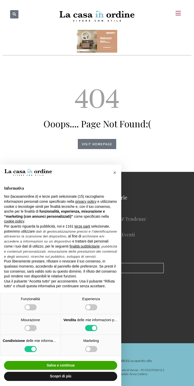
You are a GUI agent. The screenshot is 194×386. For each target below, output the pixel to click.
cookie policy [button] (14, 221)
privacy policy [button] (85, 201)
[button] (14, 14)
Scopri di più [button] (60, 376)
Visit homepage (97, 144)
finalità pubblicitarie (84, 246)
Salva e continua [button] (61, 365)
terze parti (82, 226)
